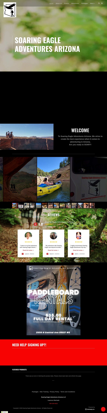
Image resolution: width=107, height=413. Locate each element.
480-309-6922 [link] (53, 403)
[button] (92, 3)
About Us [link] (59, 3)
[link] (10, 3)
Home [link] (51, 3)
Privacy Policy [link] (54, 392)
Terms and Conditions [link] (67, 392)
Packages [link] (84, 3)
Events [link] (66, 3)
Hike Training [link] (44, 392)
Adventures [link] (75, 3)
